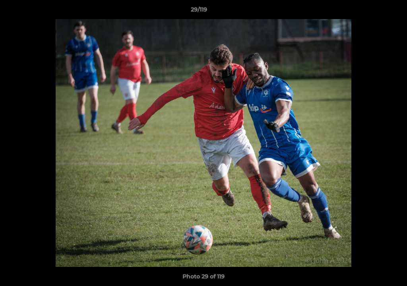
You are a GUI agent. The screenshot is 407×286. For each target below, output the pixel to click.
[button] (373, 11)
